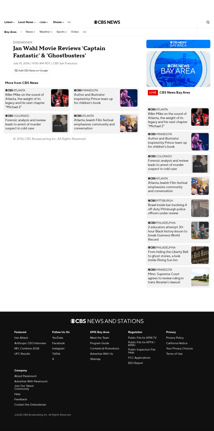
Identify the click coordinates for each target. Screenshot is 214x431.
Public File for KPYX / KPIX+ (141, 344)
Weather (45, 32)
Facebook (58, 343)
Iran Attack (21, 337)
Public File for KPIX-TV (142, 337)
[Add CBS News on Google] (31, 70)
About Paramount (25, 376)
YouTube (57, 337)
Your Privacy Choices (179, 348)
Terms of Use (174, 353)
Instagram (58, 348)
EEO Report (135, 363)
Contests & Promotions (104, 348)
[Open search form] (208, 22)
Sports (62, 32)
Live (44, 22)
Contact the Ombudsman (30, 404)
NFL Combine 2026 (26, 348)
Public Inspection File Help (141, 351)
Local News (26, 22)
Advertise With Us (101, 353)
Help (17, 394)
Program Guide (99, 343)
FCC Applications (139, 357)
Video (75, 32)
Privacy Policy (175, 337)
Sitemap (95, 359)
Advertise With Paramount (30, 381)
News (30, 32)
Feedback (20, 399)
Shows (58, 22)
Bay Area (10, 32)
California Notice (176, 343)
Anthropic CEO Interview (30, 343)
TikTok (56, 353)
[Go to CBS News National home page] (107, 22)
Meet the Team (99, 337)
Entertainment (22, 42)
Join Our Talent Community (24, 387)
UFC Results (22, 353)
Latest (9, 22)
